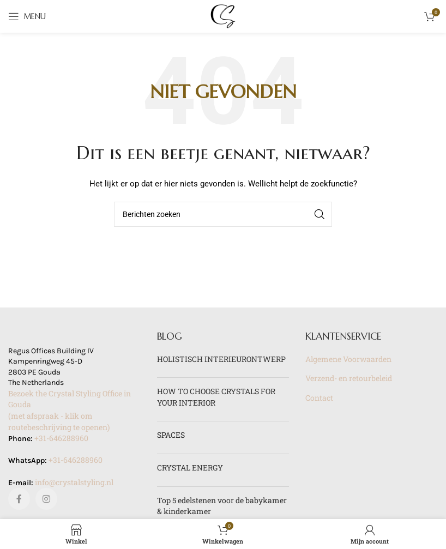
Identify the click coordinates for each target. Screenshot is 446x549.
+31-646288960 (61, 438)
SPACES (171, 435)
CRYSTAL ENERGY (190, 467)
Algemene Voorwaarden (348, 359)
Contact (319, 398)
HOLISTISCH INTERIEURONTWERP (221, 359)
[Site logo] (223, 15)
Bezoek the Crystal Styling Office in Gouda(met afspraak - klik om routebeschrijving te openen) (69, 410)
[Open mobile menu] (27, 16)
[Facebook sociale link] (19, 499)
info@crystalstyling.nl (74, 482)
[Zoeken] (223, 214)
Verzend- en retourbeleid (348, 378)
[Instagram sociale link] (46, 499)
